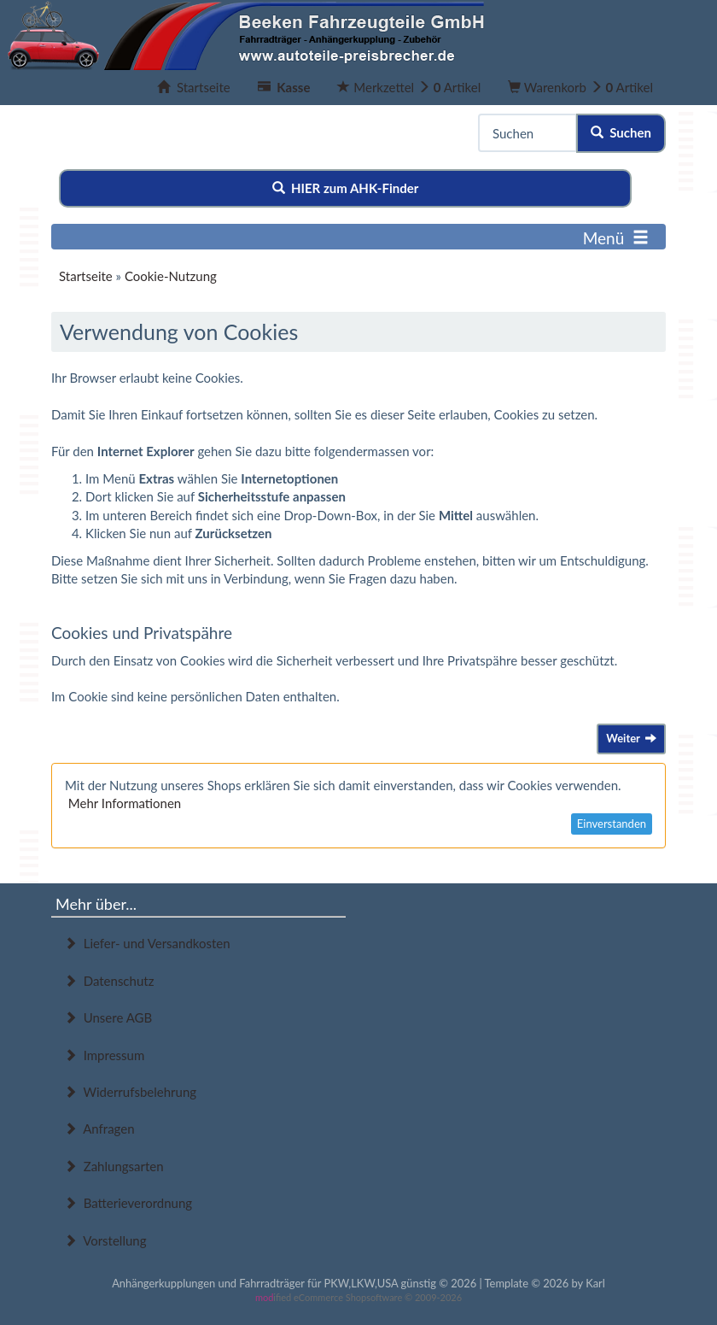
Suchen (621, 132)
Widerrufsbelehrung (130, 1091)
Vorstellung (105, 1240)
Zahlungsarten (114, 1166)
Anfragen (99, 1128)
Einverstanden (611, 823)
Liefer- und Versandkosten (147, 943)
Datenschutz (109, 980)
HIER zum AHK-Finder (345, 188)
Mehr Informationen (124, 803)
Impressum (104, 1055)
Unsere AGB (108, 1017)
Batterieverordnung (128, 1203)
